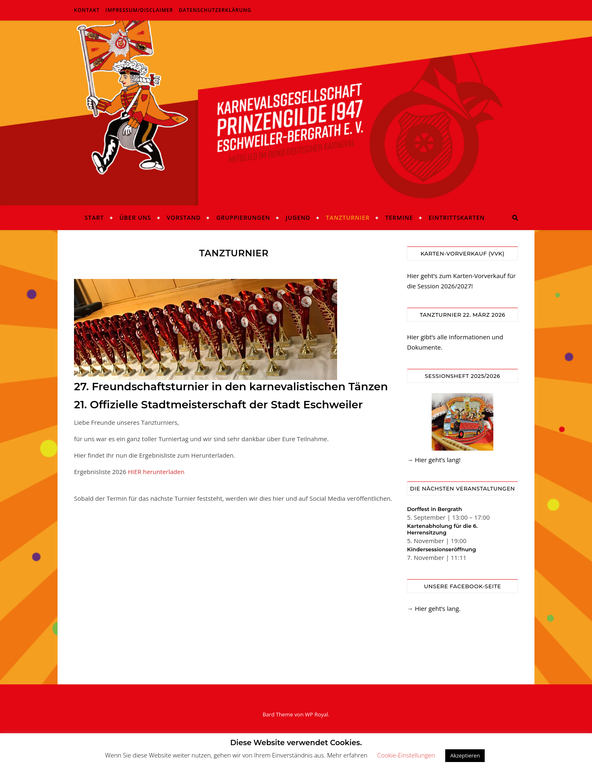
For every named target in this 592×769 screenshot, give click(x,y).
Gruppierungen (243, 217)
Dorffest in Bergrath (434, 509)
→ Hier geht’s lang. (433, 608)
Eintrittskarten (457, 217)
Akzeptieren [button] (465, 755)
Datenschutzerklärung (215, 10)
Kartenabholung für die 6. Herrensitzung (442, 529)
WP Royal (316, 714)
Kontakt (87, 10)
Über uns (135, 217)
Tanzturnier (348, 217)
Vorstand (183, 217)
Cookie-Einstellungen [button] (406, 755)
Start (94, 217)
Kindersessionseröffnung (441, 549)
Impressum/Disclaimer (139, 10)
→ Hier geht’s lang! (433, 460)
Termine (399, 217)
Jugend (298, 217)
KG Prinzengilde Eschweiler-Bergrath (296, 108)
